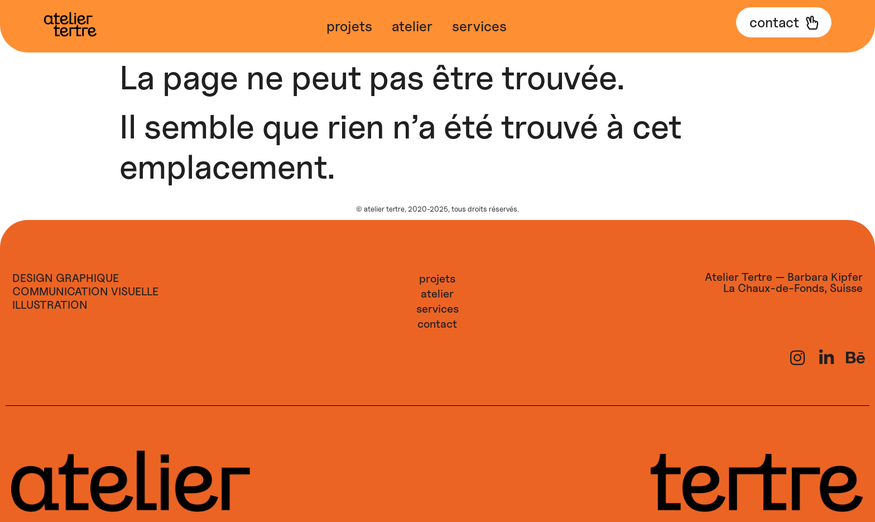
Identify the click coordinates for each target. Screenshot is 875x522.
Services (479, 26)
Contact (437, 324)
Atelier (412, 26)
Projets (349, 26)
